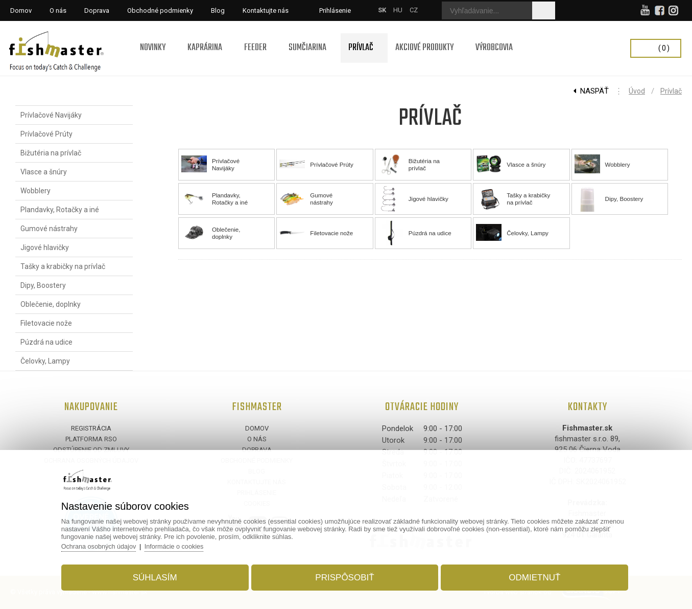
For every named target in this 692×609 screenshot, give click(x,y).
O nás (257, 439)
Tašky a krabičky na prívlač (522, 199)
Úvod (637, 91)
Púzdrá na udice (431, 233)
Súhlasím (160, 575)
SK (382, 10)
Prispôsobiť (344, 575)
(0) (664, 48)
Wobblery (618, 164)
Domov (257, 428)
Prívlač (671, 91)
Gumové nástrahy (321, 199)
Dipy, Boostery (625, 198)
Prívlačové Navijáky (226, 164)
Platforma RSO (91, 439)
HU (397, 10)
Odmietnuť (529, 575)
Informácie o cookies (185, 544)
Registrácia (91, 428)
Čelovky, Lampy (528, 233)
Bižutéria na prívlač (425, 164)
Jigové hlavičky (429, 198)
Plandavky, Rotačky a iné (230, 199)
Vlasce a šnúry (527, 164)
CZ (414, 10)
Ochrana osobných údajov (108, 544)
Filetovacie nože (332, 233)
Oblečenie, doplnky (226, 233)
